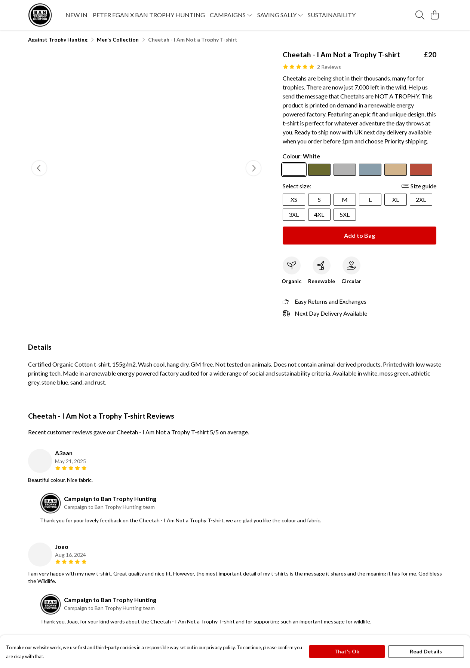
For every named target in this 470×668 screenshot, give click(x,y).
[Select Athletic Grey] (345, 170)
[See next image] (253, 168)
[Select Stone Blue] (370, 170)
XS (294, 199)
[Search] (419, 14)
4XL (319, 214)
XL (395, 199)
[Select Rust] (421, 170)
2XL (421, 199)
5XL (345, 214)
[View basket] (434, 14)
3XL (294, 214)
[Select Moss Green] (319, 170)
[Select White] (294, 170)
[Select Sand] (395, 170)
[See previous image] (39, 168)
